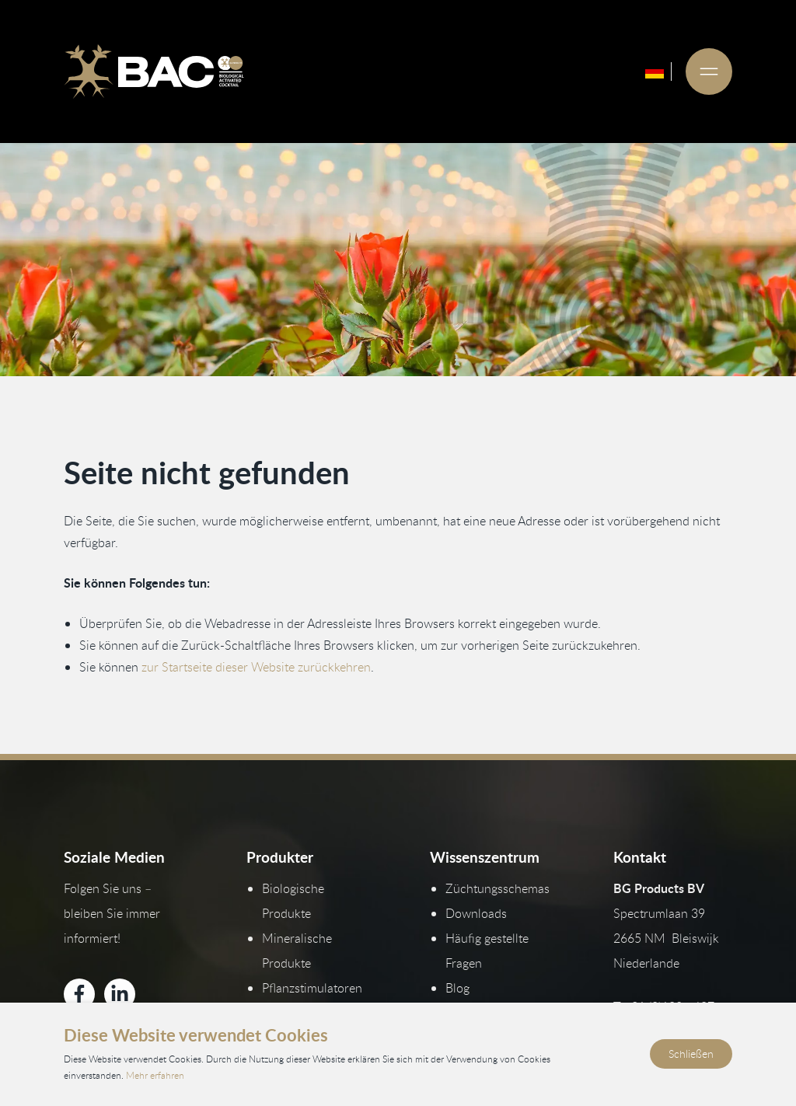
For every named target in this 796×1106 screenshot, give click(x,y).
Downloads (476, 913)
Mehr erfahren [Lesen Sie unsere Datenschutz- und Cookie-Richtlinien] (155, 1075)
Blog (457, 987)
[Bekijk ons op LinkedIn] (119, 994)
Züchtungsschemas (497, 888)
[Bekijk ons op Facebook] (79, 994)
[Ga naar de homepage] (154, 71)
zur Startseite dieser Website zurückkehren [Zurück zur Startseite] (256, 666)
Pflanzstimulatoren (312, 987)
